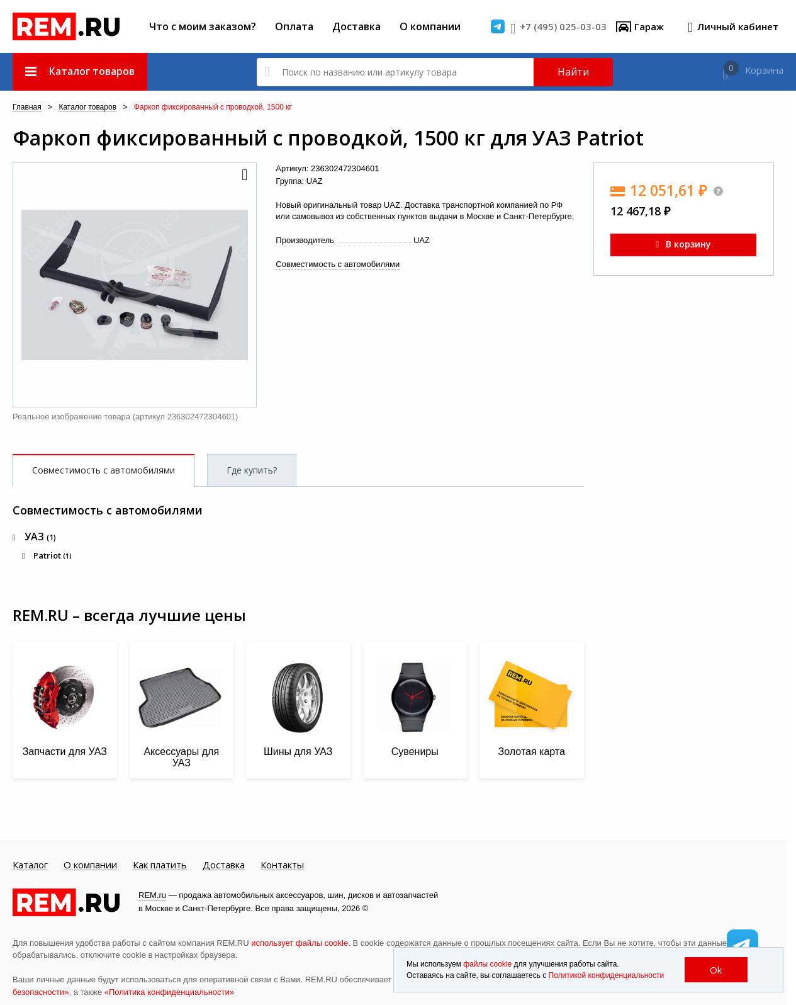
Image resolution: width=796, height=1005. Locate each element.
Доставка (356, 26)
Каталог (30, 865)
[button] (243, 175)
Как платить (160, 865)
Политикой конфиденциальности (606, 975)
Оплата (294, 26)
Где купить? (252, 470)
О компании (430, 26)
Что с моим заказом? (202, 26)
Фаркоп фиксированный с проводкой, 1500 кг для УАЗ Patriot (328, 138)
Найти (573, 72)
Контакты (282, 865)
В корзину (683, 244)
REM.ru (152, 895)
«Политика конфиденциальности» (169, 992)
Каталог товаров (87, 107)
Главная (27, 107)
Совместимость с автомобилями (338, 264)
